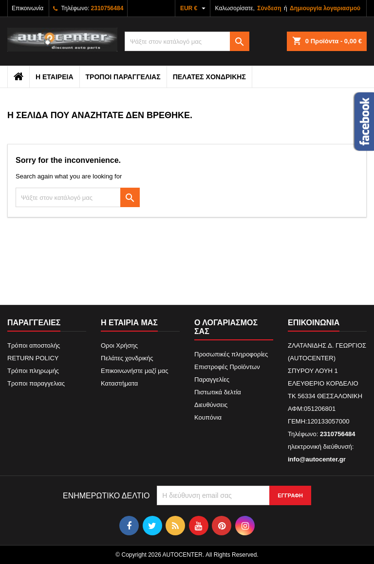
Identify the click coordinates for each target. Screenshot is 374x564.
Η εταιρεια (55, 77)
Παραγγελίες (211, 379)
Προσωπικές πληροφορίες (231, 354)
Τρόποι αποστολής (33, 345)
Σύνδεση (269, 8)
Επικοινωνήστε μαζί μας (134, 370)
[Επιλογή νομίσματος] (194, 8)
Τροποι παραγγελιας (123, 77)
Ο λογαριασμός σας (226, 326)
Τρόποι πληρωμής (33, 370)
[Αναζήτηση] (187, 41)
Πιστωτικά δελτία (217, 392)
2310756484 (107, 8)
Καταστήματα (119, 383)
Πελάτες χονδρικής (209, 77)
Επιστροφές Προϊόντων (227, 366)
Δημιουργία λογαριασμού (325, 8)
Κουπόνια (208, 417)
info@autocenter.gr (317, 459)
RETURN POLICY (32, 358)
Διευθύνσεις (210, 404)
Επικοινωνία (27, 8)
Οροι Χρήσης (119, 345)
